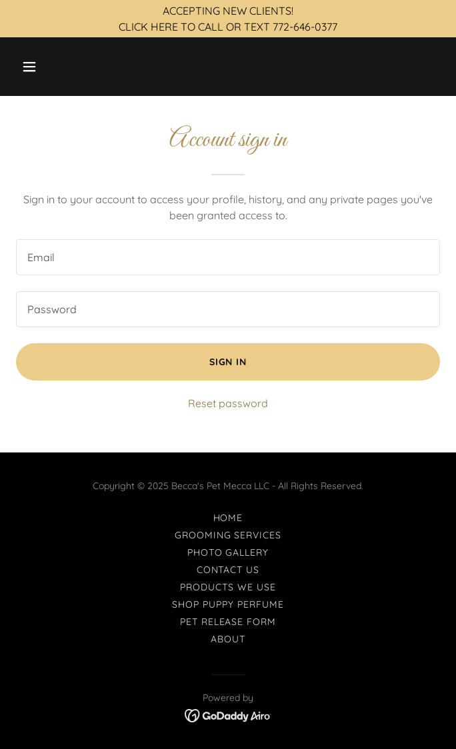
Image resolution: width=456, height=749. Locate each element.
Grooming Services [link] (228, 535)
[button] (64, 66)
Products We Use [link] (228, 587)
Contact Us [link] (228, 570)
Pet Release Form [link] (228, 622)
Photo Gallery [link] (228, 552)
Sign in (228, 362)
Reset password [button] (228, 403)
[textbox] (228, 257)
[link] (228, 714)
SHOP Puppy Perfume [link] (228, 604)
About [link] (228, 639)
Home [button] (228, 518)
